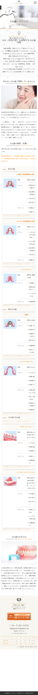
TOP (12, 25)
